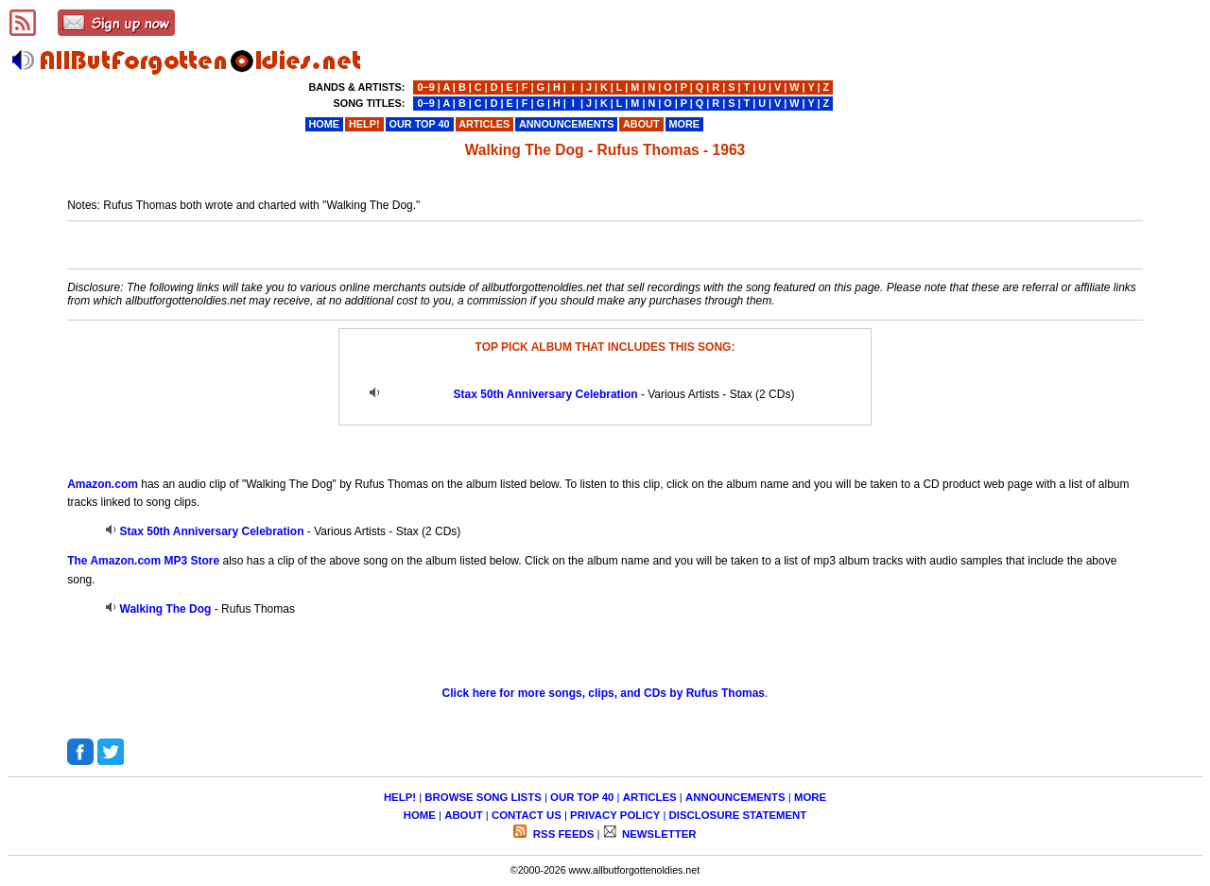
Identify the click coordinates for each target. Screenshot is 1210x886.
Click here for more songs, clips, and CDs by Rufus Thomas (603, 693)
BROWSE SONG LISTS (482, 797)
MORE (810, 797)
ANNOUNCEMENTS (735, 797)
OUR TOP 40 (582, 797)
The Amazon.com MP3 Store (143, 560)
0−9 (425, 87)
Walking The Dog (166, 609)
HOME (420, 815)
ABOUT (463, 815)
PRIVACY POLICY (615, 815)
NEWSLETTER (658, 834)
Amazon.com (102, 484)
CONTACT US (527, 815)
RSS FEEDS (562, 834)
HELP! (400, 797)
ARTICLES (650, 797)
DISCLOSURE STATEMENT (738, 815)
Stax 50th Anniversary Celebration (546, 394)
